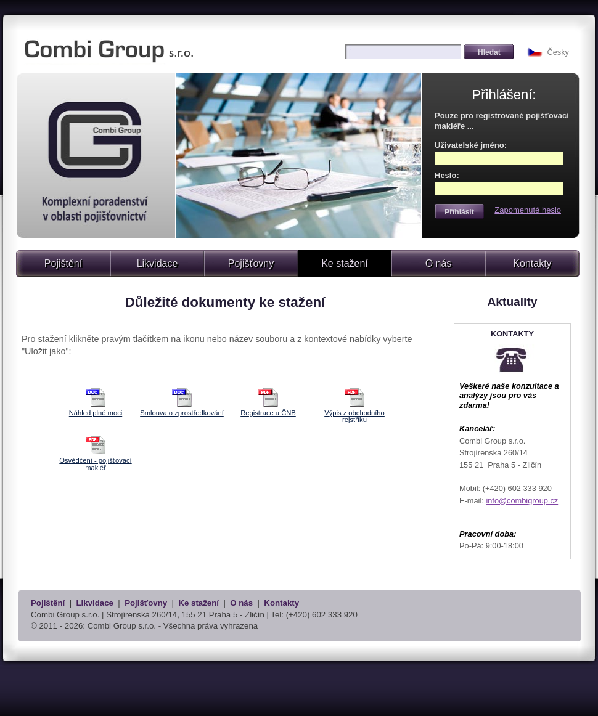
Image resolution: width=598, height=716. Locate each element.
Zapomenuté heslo (527, 209)
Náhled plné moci (95, 413)
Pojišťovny (251, 263)
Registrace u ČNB (268, 413)
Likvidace (157, 263)
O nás (438, 263)
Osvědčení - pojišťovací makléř (95, 464)
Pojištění (63, 263)
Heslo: (447, 175)
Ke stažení (198, 603)
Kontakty (532, 263)
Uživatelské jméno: (471, 145)
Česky (558, 52)
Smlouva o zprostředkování (182, 413)
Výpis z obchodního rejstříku (354, 416)
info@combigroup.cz (522, 500)
